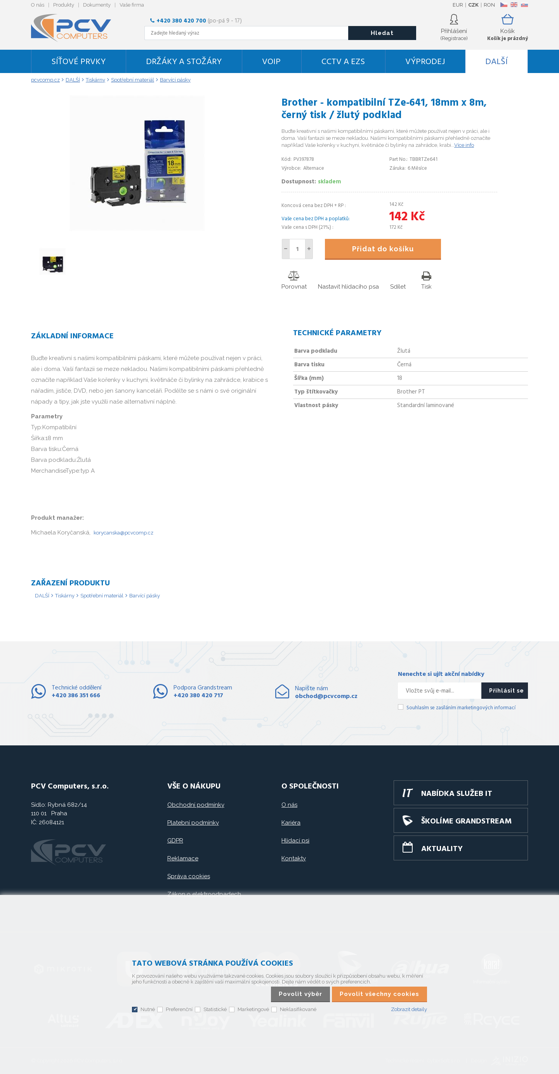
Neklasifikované (298, 1009)
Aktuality (442, 849)
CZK (473, 5)
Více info (464, 145)
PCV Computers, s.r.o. (75, 28)
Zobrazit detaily (409, 1009)
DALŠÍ (496, 62)
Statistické (215, 1009)
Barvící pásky (144, 596)
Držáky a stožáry (184, 62)
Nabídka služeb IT (456, 794)
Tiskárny (65, 596)
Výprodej (425, 62)
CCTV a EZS (343, 62)
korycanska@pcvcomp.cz (123, 533)
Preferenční (179, 1009)
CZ (503, 4)
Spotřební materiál (101, 596)
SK (524, 4)
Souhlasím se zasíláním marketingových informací (461, 708)
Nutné (148, 1009)
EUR (458, 5)
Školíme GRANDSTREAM (466, 821)
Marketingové (253, 1009)
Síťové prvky (78, 62)
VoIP (271, 62)
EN (513, 4)
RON (489, 5)
